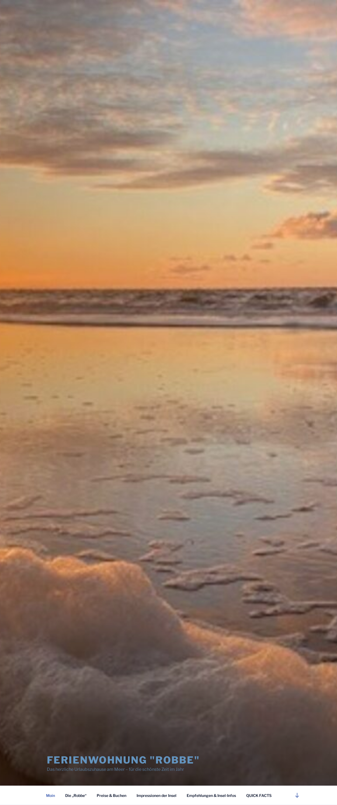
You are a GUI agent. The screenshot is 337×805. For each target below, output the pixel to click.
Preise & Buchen (111, 795)
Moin (50, 795)
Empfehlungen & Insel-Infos (211, 795)
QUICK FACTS (259, 795)
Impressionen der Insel (156, 795)
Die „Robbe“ (75, 795)
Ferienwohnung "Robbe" (123, 760)
